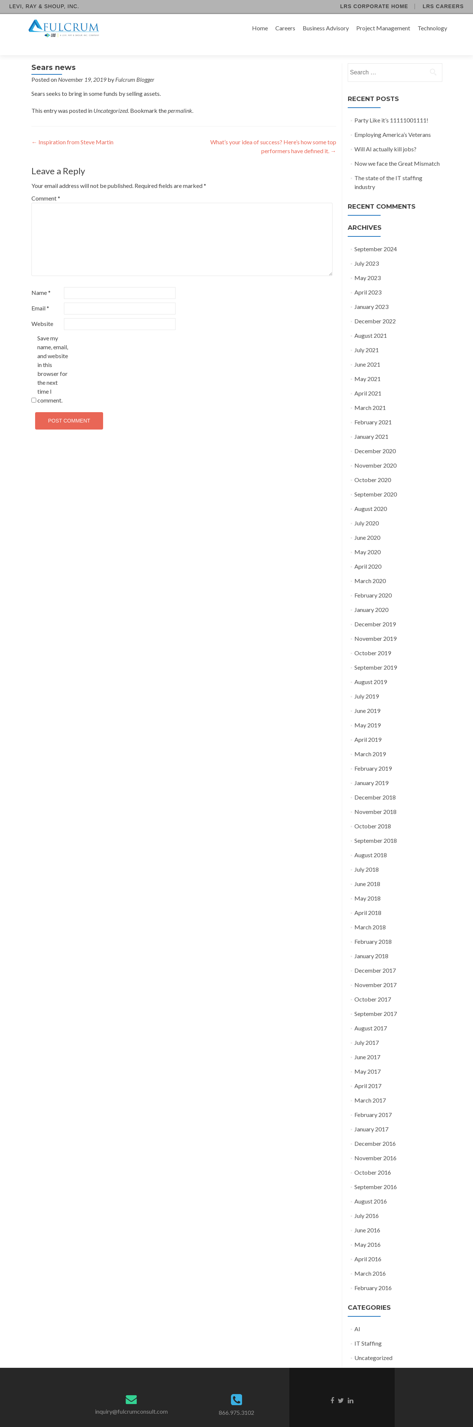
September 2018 (375, 827)
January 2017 (371, 1116)
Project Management (383, 27)
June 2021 (367, 351)
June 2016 (367, 1217)
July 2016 (366, 1202)
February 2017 (373, 1101)
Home (260, 27)
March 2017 (370, 1087)
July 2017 (366, 1029)
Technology (432, 27)
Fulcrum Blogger (134, 66)
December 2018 (375, 784)
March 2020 (370, 567)
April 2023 (367, 279)
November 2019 (375, 625)
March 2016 (370, 1260)
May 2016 (367, 1231)
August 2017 (370, 1015)
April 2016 (367, 1245)
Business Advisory (326, 27)
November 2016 (375, 1144)
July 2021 (366, 336)
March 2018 (370, 914)
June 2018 (367, 870)
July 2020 (366, 510)
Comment (45, 185)
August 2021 (370, 322)
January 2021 (371, 423)
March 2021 (370, 394)
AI (357, 1315)
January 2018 (371, 942)
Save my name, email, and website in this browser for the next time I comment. (52, 356)
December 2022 (375, 308)
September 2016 (375, 1173)
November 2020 (375, 452)
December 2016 (375, 1130)
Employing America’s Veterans (392, 121)
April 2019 (367, 726)
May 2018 (367, 885)
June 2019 (367, 697)
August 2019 (370, 668)
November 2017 (375, 971)
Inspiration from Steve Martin (72, 128)
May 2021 (367, 365)
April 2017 (367, 1072)
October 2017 (372, 986)
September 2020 (375, 481)
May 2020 (367, 538)
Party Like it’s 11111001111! (391, 107)
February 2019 (373, 755)
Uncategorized (110, 97)
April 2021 (367, 380)
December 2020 (375, 437)
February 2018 (373, 928)
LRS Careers (443, 6)
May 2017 (367, 1058)
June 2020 (367, 524)
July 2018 (366, 856)
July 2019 (366, 683)
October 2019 (372, 639)
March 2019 (370, 740)
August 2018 (370, 841)
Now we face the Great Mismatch (397, 150)
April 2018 (367, 899)
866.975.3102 (236, 1399)
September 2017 (375, 1000)
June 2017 (367, 1043)
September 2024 (375, 235)
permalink (180, 97)
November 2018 (375, 798)
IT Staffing (368, 1330)
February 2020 (373, 582)
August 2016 (370, 1188)
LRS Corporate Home (374, 6)
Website (42, 310)
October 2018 (372, 813)
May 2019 (367, 712)
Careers (285, 27)
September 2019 (375, 654)
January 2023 (371, 293)
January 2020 (371, 596)
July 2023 (366, 250)
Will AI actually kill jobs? (385, 135)
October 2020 (372, 466)
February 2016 (373, 1274)
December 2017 (375, 957)
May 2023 (367, 264)
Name (41, 279)
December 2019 (375, 611)
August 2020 (370, 495)
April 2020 (367, 553)
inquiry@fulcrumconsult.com (131, 1398)
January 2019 (371, 769)
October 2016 (372, 1159)
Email (40, 295)
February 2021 (373, 409)
